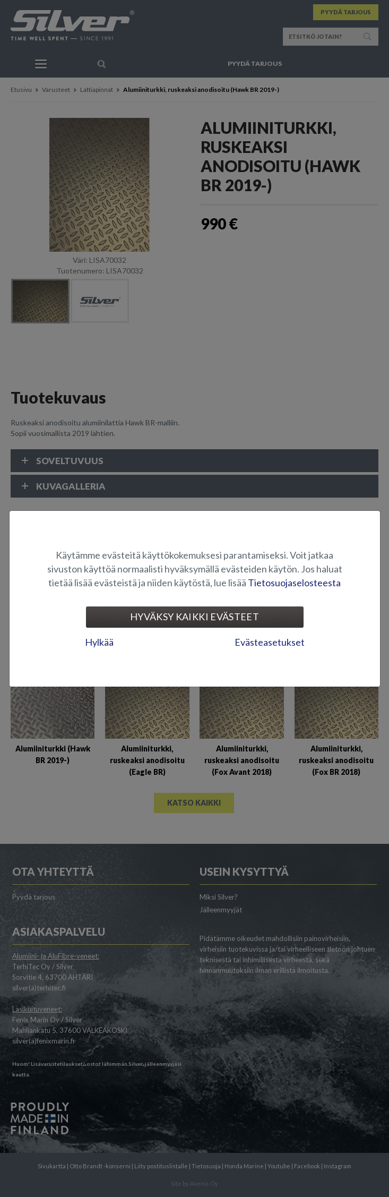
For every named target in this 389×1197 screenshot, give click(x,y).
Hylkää (99, 642)
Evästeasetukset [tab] (270, 642)
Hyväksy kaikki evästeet (194, 616)
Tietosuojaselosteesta (294, 582)
